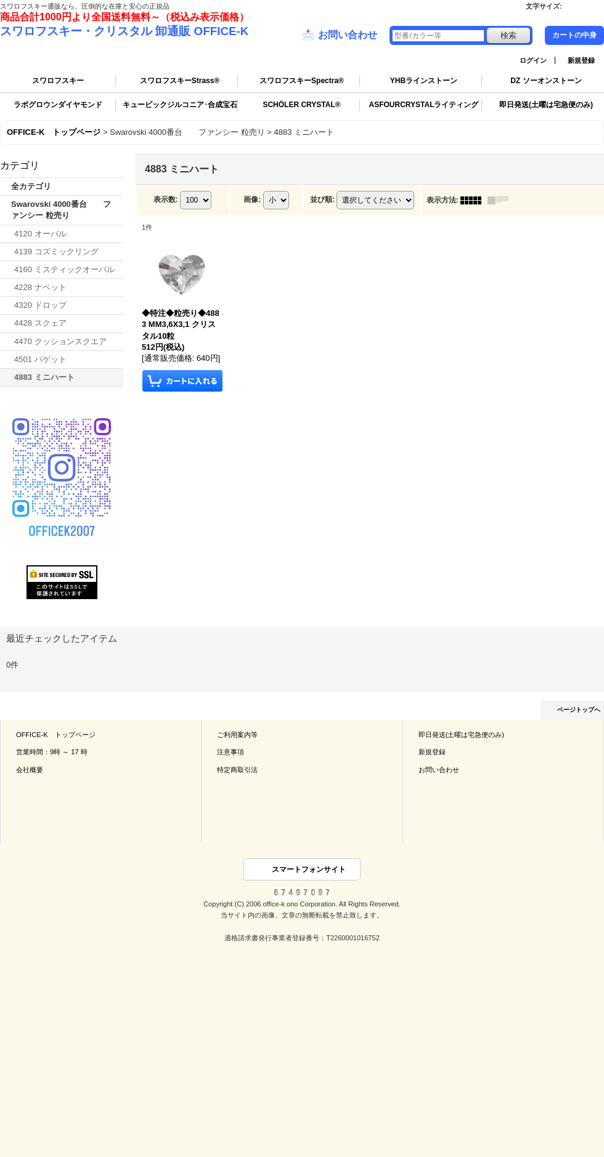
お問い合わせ (339, 35)
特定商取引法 (237, 769)
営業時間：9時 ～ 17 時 (52, 752)
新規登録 (581, 60)
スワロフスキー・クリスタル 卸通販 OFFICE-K (124, 31)
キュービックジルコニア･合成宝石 (180, 104)
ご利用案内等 (237, 734)
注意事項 (230, 752)
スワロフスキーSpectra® (301, 80)
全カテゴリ (31, 186)
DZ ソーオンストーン (545, 80)
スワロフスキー (58, 80)
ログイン (533, 60)
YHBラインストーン (423, 80)
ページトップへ (578, 709)
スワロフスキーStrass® (180, 80)
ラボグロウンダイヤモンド (58, 104)
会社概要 (29, 769)
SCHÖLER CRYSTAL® (301, 104)
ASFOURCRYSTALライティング (424, 104)
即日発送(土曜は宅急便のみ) (546, 104)
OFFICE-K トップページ (56, 734)
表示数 (165, 199)
